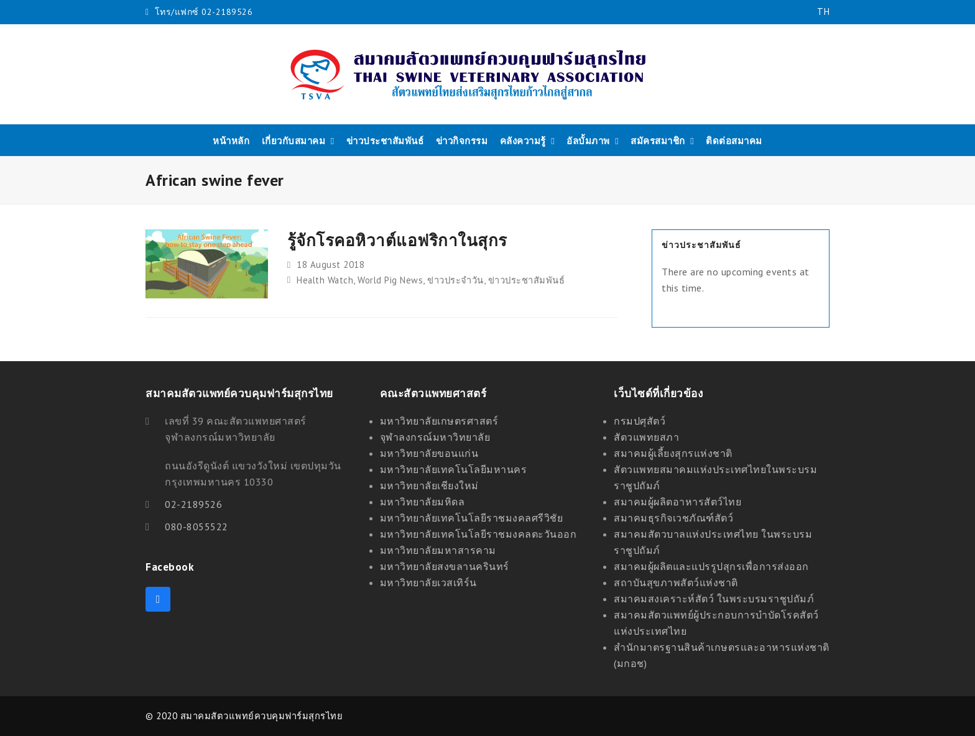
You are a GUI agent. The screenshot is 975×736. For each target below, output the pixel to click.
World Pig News (390, 280)
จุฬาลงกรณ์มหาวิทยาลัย (435, 437)
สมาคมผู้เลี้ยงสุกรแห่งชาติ (673, 453)
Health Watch (325, 280)
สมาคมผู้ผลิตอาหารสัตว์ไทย (677, 501)
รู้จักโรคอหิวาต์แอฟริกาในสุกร (397, 240)
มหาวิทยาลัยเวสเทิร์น (428, 582)
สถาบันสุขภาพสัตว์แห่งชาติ (676, 582)
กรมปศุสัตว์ (639, 421)
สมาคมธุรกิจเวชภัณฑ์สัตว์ (673, 518)
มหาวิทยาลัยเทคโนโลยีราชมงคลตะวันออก (478, 534)
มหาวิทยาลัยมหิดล (422, 501)
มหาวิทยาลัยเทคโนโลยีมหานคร (453, 469)
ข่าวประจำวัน (455, 280)
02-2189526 (193, 504)
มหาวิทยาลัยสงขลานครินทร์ (444, 566)
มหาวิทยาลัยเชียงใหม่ (429, 485)
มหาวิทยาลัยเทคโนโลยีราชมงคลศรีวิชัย (471, 518)
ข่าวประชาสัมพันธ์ (526, 280)
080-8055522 (196, 526)
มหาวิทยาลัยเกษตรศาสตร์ (439, 421)
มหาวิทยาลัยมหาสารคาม (438, 550)
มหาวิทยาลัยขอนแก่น (429, 453)
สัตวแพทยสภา (646, 437)
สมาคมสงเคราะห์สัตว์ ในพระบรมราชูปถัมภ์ (714, 598)
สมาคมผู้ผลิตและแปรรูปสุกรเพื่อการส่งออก (711, 566)
